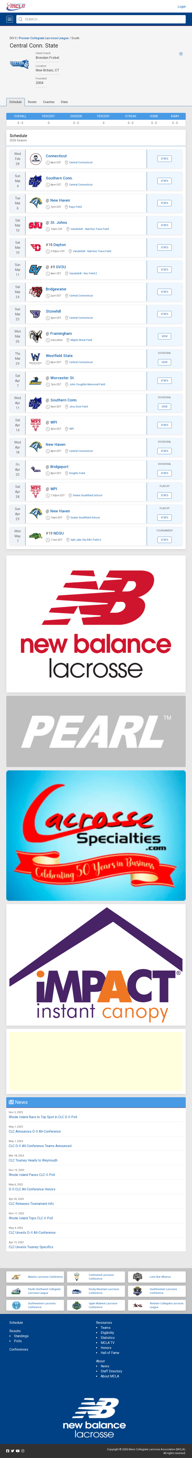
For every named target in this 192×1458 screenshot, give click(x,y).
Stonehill (53, 311)
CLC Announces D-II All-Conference (35, 1131)
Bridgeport (59, 466)
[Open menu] (9, 19)
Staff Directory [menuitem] (111, 1371)
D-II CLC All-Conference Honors (32, 1189)
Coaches (49, 102)
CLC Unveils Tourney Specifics (31, 1247)
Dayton (59, 244)
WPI (53, 422)
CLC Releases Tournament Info (31, 1204)
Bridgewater (56, 289)
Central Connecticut (81, 162)
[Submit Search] (20, 19)
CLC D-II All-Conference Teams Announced (40, 1146)
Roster (32, 102)
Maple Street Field (81, 340)
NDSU (58, 533)
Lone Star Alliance (160, 1276)
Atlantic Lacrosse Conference (45, 1276)
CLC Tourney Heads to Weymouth (33, 1160)
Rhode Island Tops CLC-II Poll (31, 1218)
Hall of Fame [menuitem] (110, 1353)
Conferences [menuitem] (18, 1349)
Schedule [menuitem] (16, 1323)
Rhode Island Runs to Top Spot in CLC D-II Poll (43, 1117)
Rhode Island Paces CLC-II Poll (32, 1175)
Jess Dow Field (78, 406)
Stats (64, 102)
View (164, 336)
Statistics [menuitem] (108, 1338)
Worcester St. (62, 378)
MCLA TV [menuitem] (107, 1343)
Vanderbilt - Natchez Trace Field (90, 229)
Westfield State (59, 355)
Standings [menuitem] (21, 1336)
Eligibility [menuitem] (107, 1333)
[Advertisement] (96, 1061)
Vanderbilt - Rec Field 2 (83, 273)
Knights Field (77, 473)
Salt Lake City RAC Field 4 (86, 539)
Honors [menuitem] (106, 1348)
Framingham (61, 333)
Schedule (15, 102)
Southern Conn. (59, 178)
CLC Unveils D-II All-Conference (32, 1233)
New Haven (60, 200)
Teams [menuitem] (106, 1328)
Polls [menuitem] (18, 1341)
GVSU (61, 267)
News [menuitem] (105, 1366)
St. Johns (58, 222)
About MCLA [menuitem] (110, 1376)
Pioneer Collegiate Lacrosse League (44, 38)
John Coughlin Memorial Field (87, 384)
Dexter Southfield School (87, 495)
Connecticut (56, 156)
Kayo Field (75, 206)
